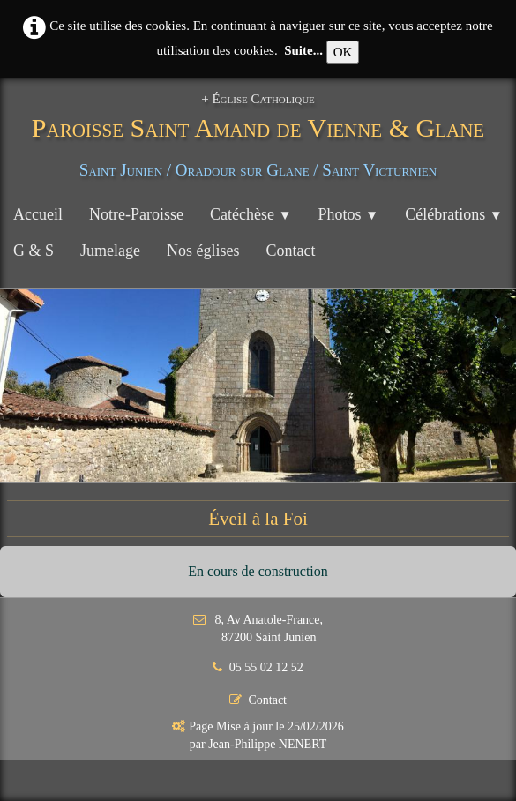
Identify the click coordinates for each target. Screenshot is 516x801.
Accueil (38, 214)
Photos (348, 214)
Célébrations (454, 214)
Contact (291, 250)
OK (343, 52)
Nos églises (203, 250)
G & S (33, 250)
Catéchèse (251, 214)
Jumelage (110, 250)
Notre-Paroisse (136, 214)
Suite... (303, 50)
